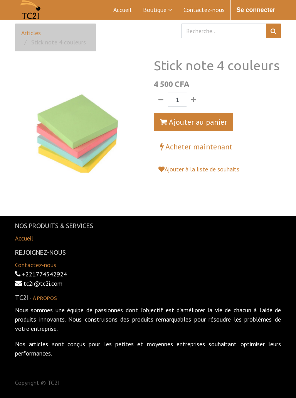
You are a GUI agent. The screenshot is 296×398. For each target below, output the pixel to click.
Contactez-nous (35, 265)
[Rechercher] (273, 31)
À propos (45, 298)
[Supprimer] (161, 100)
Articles (31, 33)
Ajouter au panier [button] (193, 122)
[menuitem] (122, 9)
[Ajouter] (194, 100)
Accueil (24, 238)
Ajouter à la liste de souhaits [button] (198, 169)
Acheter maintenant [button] (196, 147)
